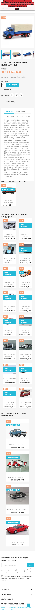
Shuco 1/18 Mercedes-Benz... (8, 201)
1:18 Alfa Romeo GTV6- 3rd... (25, 307)
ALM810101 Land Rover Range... (17, 445)
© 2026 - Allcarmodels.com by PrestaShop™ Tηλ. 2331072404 (16, 608)
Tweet (16, 95)
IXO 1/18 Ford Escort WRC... (25, 283)
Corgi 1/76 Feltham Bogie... (25, 403)
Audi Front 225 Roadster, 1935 (17, 477)
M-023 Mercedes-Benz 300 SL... (17, 510)
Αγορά (12, 85)
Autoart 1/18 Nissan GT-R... (9, 379)
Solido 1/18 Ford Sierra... (25, 235)
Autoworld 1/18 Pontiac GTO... (25, 379)
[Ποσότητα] (3, 85)
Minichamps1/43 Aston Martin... (9, 355)
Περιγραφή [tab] (9, 111)
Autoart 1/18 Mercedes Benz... (9, 235)
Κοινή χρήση (12, 95)
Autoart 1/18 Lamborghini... (25, 331)
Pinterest (21, 95)
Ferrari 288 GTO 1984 (17, 542)
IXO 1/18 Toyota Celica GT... (9, 331)
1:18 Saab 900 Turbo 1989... (9, 283)
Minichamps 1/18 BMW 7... (9, 307)
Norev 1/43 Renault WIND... (9, 259)
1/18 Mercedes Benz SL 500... (9, 403)
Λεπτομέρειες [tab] (20, 111)
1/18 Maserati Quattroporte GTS (25, 259)
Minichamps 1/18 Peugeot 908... (25, 355)
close (16, 8)
